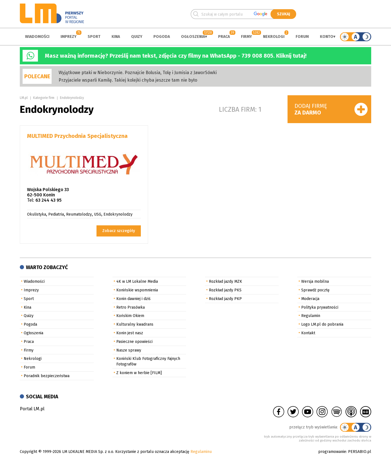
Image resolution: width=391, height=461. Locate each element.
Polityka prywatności (319, 307)
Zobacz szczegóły (118, 230)
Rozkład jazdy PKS (225, 290)
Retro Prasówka (130, 307)
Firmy (246, 36)
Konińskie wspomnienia (137, 290)
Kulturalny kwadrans (134, 324)
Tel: (30, 200)
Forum (302, 36)
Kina (116, 36)
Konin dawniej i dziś (133, 298)
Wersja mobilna (315, 281)
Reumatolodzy (79, 214)
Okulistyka (36, 214)
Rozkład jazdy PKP (225, 298)
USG (97, 214)
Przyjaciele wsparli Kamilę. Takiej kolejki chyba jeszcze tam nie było (128, 80)
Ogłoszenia (193, 36)
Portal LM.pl (32, 408)
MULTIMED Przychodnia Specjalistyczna (77, 136)
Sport (94, 36)
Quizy (136, 36)
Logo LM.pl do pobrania (322, 324)
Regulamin (310, 315)
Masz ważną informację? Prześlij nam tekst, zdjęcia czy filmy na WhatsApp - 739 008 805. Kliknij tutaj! (175, 55)
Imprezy (68, 36)
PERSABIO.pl (359, 451)
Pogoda (161, 36)
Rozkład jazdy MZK (225, 281)
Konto (326, 36)
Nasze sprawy (128, 350)
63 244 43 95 (48, 200)
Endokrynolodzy (72, 98)
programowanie (332, 451)
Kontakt (308, 333)
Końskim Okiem (130, 315)
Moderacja (310, 298)
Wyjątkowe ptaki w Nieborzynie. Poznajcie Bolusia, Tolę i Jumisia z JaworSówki (138, 72)
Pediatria (56, 214)
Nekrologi (273, 36)
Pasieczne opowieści (134, 341)
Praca (224, 36)
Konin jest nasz (129, 333)
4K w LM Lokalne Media (137, 281)
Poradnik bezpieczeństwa (46, 376)
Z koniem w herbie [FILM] (139, 372)
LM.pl (24, 98)
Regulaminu (201, 451)
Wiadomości (37, 36)
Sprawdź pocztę (315, 290)
